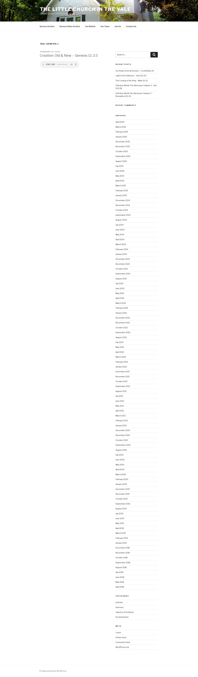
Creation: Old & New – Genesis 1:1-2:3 (69, 55)
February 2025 (122, 190)
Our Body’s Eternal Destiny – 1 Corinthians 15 (135, 71)
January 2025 (121, 195)
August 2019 (121, 508)
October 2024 (122, 210)
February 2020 (122, 479)
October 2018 (122, 557)
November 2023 (123, 264)
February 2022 (122, 362)
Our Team (105, 26)
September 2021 (123, 386)
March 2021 (121, 416)
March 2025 (121, 185)
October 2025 (122, 151)
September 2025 (123, 156)
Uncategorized (122, 617)
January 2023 (121, 313)
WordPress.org (122, 647)
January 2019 (121, 543)
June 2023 (120, 288)
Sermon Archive (47, 26)
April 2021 (120, 411)
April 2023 (120, 298)
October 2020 (122, 440)
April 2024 (120, 239)
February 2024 (122, 249)
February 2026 (122, 132)
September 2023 (123, 274)
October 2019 (122, 499)
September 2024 (123, 215)
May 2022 (120, 347)
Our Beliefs (90, 26)
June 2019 (120, 518)
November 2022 (123, 322)
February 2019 (122, 538)
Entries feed (121, 637)
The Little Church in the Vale (85, 9)
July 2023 (119, 283)
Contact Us (131, 26)
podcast (119, 602)
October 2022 (122, 327)
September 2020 (123, 445)
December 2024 (123, 200)
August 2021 (121, 391)
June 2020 (120, 460)
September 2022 (123, 332)
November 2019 (123, 494)
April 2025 (120, 181)
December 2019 (123, 489)
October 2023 (122, 269)
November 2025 (123, 146)
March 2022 (121, 357)
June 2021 (120, 401)
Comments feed (123, 642)
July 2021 (119, 396)
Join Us (117, 26)
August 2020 (121, 450)
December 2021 (123, 371)
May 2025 (120, 176)
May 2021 (120, 406)
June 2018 (120, 577)
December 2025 (123, 141)
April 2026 (120, 122)
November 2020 (123, 435)
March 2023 (121, 303)
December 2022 (123, 318)
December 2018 (123, 548)
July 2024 (120, 225)
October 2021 (121, 381)
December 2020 (123, 430)
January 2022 (121, 367)
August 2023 (121, 279)
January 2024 (121, 254)
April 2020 (120, 469)
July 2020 (120, 455)
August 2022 (121, 337)
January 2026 (121, 137)
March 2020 (121, 474)
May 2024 (120, 234)
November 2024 (123, 205)
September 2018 (123, 562)
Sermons (120, 607)
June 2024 (120, 230)
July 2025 (120, 166)
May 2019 (120, 523)
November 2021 (123, 376)
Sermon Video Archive (69, 26)
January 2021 (121, 425)
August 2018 (121, 567)
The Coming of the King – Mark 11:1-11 (132, 80)
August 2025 (121, 161)
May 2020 (120, 465)
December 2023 (123, 259)
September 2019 (123, 504)
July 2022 (119, 342)
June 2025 (120, 171)
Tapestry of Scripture (125, 612)
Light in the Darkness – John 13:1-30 (131, 75)
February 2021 (122, 420)
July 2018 (119, 572)
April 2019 (120, 528)
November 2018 (123, 553)
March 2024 (121, 244)
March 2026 (121, 127)
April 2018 (120, 587)
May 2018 (120, 582)
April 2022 (120, 352)
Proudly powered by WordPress (53, 671)
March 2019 (121, 533)
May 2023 (120, 293)
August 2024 (121, 220)
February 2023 (122, 308)
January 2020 (121, 484)
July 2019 (119, 513)
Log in (118, 632)
